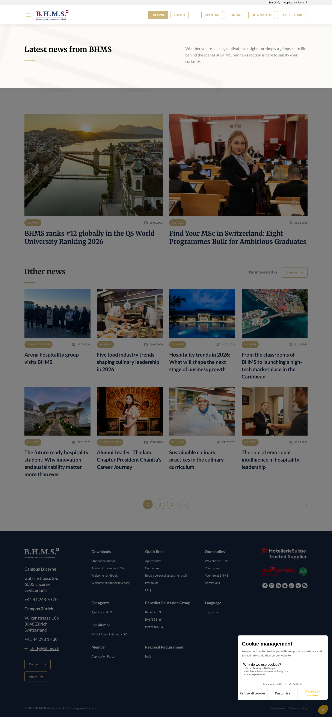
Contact (236, 15)
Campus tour (291, 15)
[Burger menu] (27, 16)
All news (291, 272)
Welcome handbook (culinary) (110, 583)
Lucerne (158, 15)
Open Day (212, 15)
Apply (36, 676)
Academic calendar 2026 (107, 568)
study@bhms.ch (41, 648)
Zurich (179, 15)
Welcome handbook (104, 575)
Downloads (262, 15)
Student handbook (103, 561)
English (209, 612)
